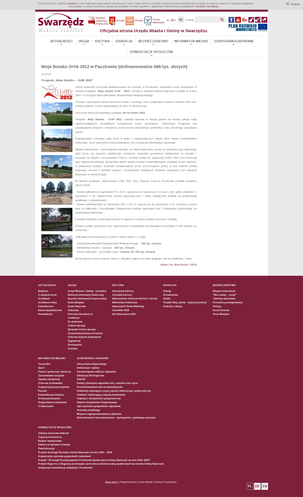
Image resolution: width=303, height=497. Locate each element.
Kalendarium (45, 306)
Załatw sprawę (76, 325)
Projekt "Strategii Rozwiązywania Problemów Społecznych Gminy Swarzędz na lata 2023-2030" (94, 460)
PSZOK (81, 379)
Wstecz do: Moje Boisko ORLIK (179, 264)
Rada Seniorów (77, 306)
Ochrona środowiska (50, 383)
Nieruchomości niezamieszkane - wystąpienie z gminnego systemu (116, 417)
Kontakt (73, 348)
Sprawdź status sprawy (82, 329)
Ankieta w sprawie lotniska (54, 444)
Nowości (43, 291)
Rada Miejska (76, 302)
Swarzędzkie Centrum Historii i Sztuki (134, 298)
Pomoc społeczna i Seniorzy (54, 371)
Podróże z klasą (172, 306)
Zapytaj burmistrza (50, 437)
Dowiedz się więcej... (208, 6)
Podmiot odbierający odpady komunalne (101, 394)
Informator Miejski (191, 41)
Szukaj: (190, 19)
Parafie (42, 391)
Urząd (83, 41)
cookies (71, 3)
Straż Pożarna (221, 310)
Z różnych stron (47, 295)
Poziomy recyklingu (88, 410)
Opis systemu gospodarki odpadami (99, 406)
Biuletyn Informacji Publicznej (86, 295)
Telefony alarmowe (224, 298)
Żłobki (166, 298)
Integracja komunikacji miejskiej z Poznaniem (65, 467)
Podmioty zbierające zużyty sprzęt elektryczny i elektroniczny (114, 391)
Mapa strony (111, 482)
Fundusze (73, 317)
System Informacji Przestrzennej (87, 298)
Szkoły (167, 291)
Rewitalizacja (46, 448)
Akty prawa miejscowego (92, 364)
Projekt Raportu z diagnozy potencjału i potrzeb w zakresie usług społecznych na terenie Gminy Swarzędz (101, 463)
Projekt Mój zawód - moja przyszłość (185, 302)
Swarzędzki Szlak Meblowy (128, 306)
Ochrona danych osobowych (84, 337)
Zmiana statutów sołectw (53, 433)
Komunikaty (45, 314)
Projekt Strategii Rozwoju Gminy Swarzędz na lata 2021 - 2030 (75, 452)
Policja (217, 306)
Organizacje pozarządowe (53, 387)
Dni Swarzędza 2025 (124, 314)
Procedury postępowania (228, 302)
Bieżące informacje (224, 291)
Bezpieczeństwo (153, 41)
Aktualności (61, 41)
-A (167, 20)
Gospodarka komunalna (52, 402)
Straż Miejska (221, 314)
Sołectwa (73, 310)
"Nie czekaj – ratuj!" (225, 295)
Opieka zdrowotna (49, 379)
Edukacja (124, 41)
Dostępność (75, 344)
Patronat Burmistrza (80, 314)
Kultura (102, 41)
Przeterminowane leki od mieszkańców (99, 387)
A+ (173, 20)
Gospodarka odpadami (233, 41)
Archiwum (44, 298)
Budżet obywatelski (50, 441)
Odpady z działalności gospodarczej (99, 398)
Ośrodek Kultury (122, 295)
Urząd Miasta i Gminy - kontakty (87, 291)
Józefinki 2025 (120, 310)
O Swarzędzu (46, 406)
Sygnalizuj (74, 341)
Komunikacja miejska (51, 394)
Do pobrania (75, 321)
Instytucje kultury (123, 291)
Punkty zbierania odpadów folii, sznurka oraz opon (107, 383)
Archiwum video (47, 302)
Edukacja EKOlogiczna (90, 375)
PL (250, 486)
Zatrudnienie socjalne (51, 375)
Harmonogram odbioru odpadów (96, 371)
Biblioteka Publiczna (124, 302)
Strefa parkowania (49, 398)
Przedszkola (170, 295)
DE (257, 486)
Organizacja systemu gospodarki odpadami (64, 456)
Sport (41, 367)
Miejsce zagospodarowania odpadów (99, 414)
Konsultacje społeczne (151, 52)
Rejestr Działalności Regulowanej (97, 402)
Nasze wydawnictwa (50, 310)
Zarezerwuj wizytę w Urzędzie (85, 333)
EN (265, 486)
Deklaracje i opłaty (88, 367)
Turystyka (44, 364)
